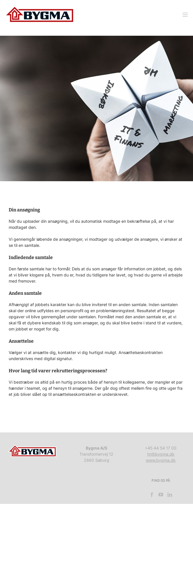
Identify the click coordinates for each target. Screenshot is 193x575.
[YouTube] (161, 494)
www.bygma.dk (161, 460)
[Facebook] (152, 494)
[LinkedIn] (169, 494)
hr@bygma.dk (160, 454)
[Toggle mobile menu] (186, 15)
